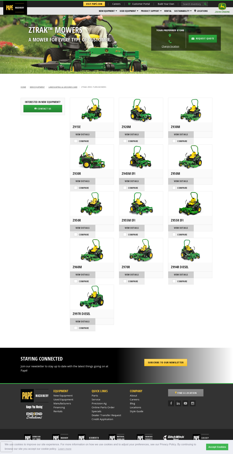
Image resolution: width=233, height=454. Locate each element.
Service (96, 386)
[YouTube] (185, 390)
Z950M (175, 171)
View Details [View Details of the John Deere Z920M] (130, 134)
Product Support (150, 10)
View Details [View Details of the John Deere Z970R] (130, 266)
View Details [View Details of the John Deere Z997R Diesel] (81, 311)
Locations (201, 10)
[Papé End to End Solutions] (34, 402)
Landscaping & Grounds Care (63, 87)
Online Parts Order (103, 394)
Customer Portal (139, 3)
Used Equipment (128, 10)
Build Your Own (166, 3)
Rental (168, 10)
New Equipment (107, 10)
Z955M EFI (128, 215)
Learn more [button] (64, 448)
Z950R (77, 215)
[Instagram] (193, 390)
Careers (116, 3)
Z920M (126, 126)
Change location (170, 46)
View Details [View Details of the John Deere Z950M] (179, 178)
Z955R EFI (177, 215)
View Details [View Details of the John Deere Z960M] (81, 266)
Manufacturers (62, 390)
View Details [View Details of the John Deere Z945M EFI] (130, 178)
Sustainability (181, 10)
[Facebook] (171, 390)
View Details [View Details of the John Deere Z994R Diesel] (179, 266)
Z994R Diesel (179, 259)
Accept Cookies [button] (217, 447)
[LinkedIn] (178, 390)
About (133, 382)
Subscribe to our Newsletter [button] (166, 349)
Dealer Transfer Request (106, 402)
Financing (59, 394)
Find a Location (186, 379)
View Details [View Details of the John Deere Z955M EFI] (130, 222)
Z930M (175, 126)
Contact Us (42, 108)
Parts (95, 382)
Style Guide (136, 398)
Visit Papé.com (94, 3)
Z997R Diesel (81, 303)
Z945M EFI (128, 171)
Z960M (77, 259)
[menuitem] (108, 11)
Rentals (57, 398)
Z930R (77, 171)
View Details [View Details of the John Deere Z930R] (81, 178)
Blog (132, 390)
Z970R (126, 259)
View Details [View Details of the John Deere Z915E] (81, 134)
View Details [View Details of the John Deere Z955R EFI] (179, 222)
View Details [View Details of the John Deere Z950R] (81, 222)
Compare (104, 134)
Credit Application (102, 406)
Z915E (77, 126)
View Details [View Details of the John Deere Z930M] (179, 134)
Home (23, 87)
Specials (96, 398)
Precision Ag (99, 390)
